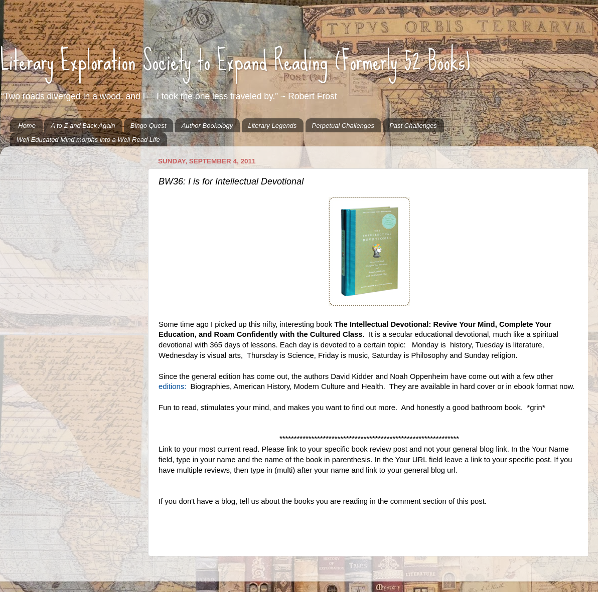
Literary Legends (272, 125)
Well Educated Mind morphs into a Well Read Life (88, 139)
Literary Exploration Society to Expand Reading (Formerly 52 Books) (235, 60)
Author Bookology (207, 125)
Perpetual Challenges (343, 125)
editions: (172, 386)
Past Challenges (413, 125)
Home (27, 125)
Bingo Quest (148, 125)
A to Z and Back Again (83, 125)
